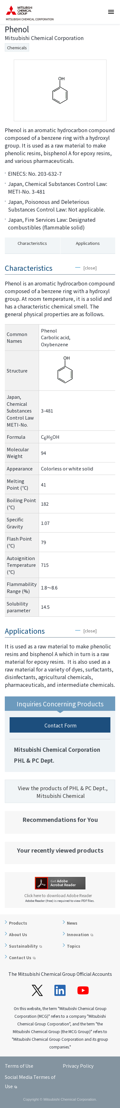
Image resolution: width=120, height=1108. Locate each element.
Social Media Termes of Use (30, 1081)
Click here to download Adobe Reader (60, 895)
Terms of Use (19, 1065)
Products (18, 923)
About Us (18, 934)
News (72, 923)
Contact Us (20, 957)
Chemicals (17, 47)
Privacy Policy (78, 1065)
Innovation (78, 934)
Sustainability (23, 946)
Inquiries (113, 49)
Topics (73, 946)
